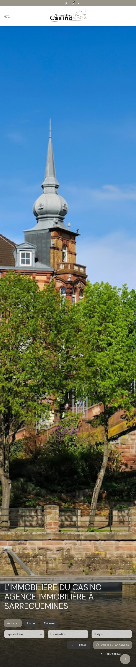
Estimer (49, 627)
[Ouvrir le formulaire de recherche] (78, 649)
